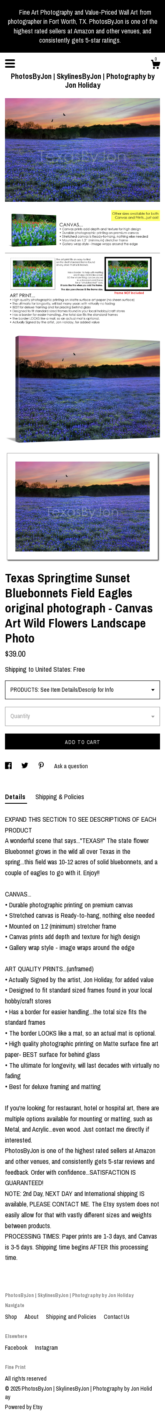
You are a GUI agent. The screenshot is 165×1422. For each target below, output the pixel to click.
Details (16, 796)
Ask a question (71, 766)
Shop (11, 1316)
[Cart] (155, 65)
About (32, 1316)
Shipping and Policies (72, 1316)
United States (52, 669)
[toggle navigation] (10, 63)
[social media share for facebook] (9, 766)
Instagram (46, 1347)
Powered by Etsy (23, 1407)
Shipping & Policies (59, 796)
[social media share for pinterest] (42, 766)
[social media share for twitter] (25, 766)
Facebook (17, 1347)
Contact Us (117, 1316)
